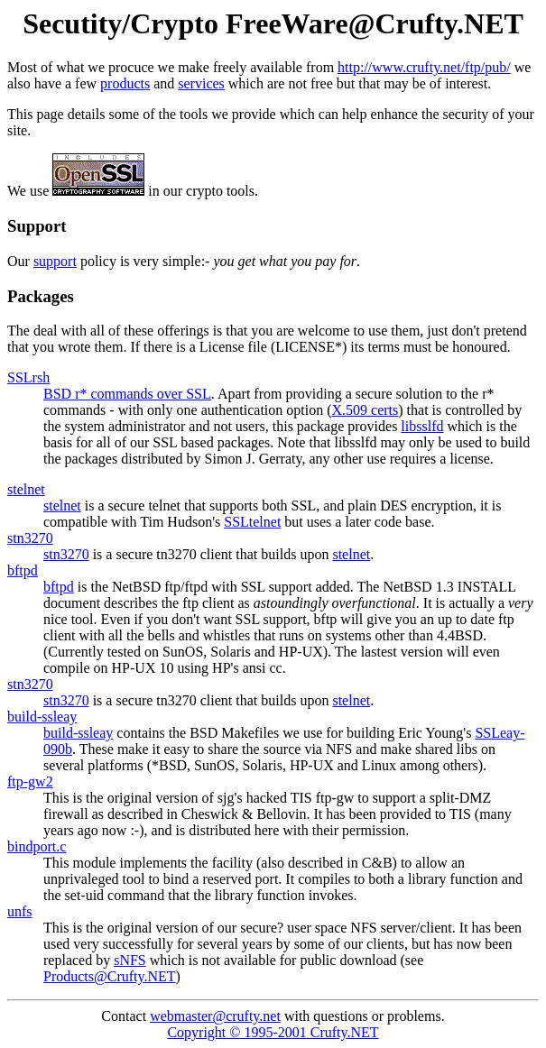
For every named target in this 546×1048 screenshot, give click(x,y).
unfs (19, 911)
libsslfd (422, 426)
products (125, 83)
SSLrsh (28, 377)
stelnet (26, 489)
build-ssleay (42, 716)
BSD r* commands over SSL (127, 393)
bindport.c (36, 846)
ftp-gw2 (30, 781)
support (55, 261)
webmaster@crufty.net (215, 1016)
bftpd (22, 570)
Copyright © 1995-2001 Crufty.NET (272, 1032)
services (201, 83)
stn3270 (30, 538)
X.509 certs (365, 410)
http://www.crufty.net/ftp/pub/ (424, 67)
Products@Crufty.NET (109, 976)
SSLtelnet (252, 521)
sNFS (130, 960)
